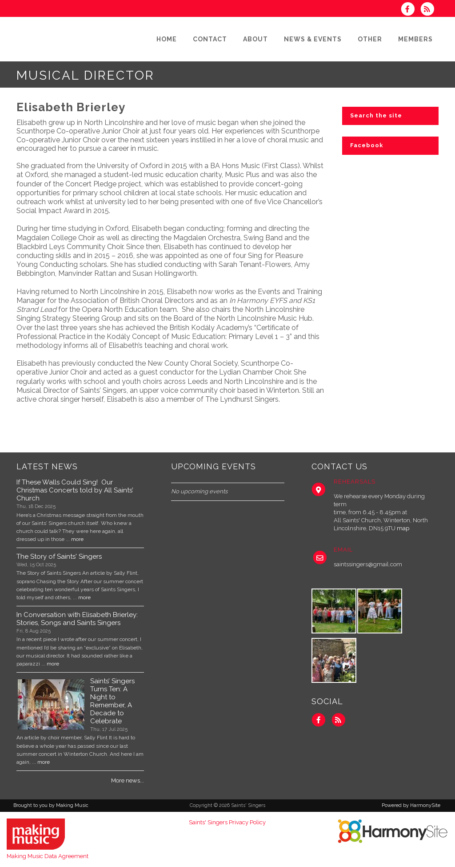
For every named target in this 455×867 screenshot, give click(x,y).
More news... (127, 780)
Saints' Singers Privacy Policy (227, 822)
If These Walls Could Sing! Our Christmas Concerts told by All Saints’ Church (74, 490)
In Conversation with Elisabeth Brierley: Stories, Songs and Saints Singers (77, 619)
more (77, 539)
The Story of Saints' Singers (59, 556)
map (403, 528)
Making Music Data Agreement (47, 856)
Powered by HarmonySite (411, 805)
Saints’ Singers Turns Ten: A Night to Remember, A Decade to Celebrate (112, 701)
